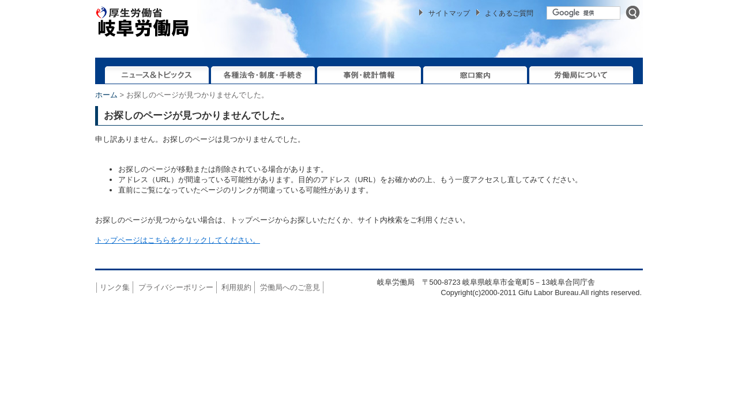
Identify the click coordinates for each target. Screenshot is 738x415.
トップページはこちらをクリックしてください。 (177, 240)
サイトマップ (449, 13)
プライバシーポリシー (175, 287)
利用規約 (236, 287)
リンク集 (115, 287)
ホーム (106, 94)
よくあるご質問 (509, 13)
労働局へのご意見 (290, 287)
